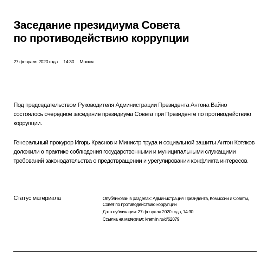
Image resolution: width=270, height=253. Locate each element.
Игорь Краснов (94, 142)
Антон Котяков (236, 142)
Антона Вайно (209, 105)
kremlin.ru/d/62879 (162, 219)
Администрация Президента (180, 198)
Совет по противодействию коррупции (139, 204)
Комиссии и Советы (229, 198)
